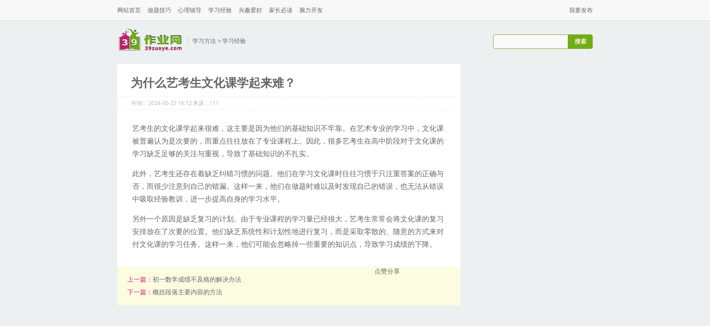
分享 (393, 271)
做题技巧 (159, 10)
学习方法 (204, 41)
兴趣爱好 (250, 10)
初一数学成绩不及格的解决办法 (197, 279)
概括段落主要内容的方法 (187, 292)
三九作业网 (150, 40)
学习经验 (220, 10)
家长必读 (281, 10)
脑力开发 (311, 10)
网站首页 (129, 10)
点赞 (380, 271)
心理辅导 (189, 10)
